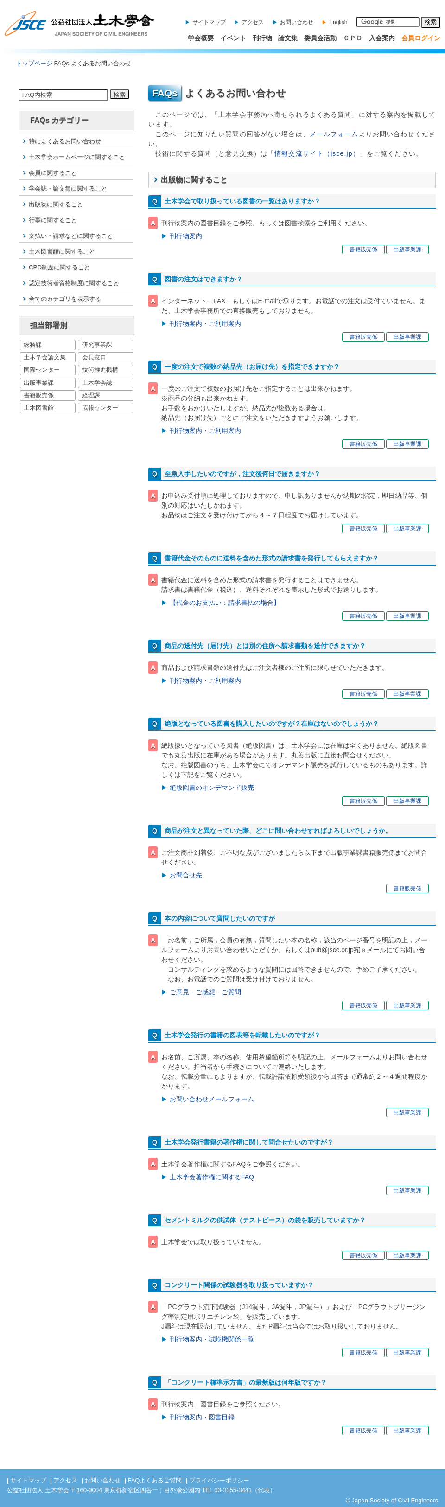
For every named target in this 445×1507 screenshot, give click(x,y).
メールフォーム (334, 134)
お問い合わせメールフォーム (212, 1099)
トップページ (34, 63)
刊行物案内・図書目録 (202, 1417)
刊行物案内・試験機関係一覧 (212, 1339)
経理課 (91, 395)
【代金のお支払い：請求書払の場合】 (225, 602)
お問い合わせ (296, 22)
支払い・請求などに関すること (71, 235)
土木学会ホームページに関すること (77, 156)
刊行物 (262, 38)
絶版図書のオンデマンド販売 (212, 787)
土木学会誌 (97, 382)
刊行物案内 (186, 236)
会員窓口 (94, 357)
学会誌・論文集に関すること (68, 188)
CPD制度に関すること (59, 267)
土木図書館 (39, 407)
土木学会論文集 (45, 357)
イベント (233, 38)
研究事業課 (97, 344)
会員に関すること (53, 172)
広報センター (100, 407)
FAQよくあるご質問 (154, 1480)
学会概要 (201, 38)
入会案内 (382, 38)
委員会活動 (320, 38)
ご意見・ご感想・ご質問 (205, 992)
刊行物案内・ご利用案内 (205, 323)
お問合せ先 (186, 875)
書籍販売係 (39, 395)
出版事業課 (39, 382)
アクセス (253, 22)
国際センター (42, 369)
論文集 (288, 38)
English (338, 22)
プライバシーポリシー (219, 1480)
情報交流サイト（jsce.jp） (317, 153)
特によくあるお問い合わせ (65, 141)
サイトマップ (209, 22)
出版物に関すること (56, 204)
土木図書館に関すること (62, 251)
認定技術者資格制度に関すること (74, 283)
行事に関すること (53, 219)
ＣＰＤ (352, 38)
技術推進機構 (100, 369)
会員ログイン (420, 38)
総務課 (33, 344)
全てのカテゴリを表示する (65, 298)
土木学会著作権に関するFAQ (212, 1177)
